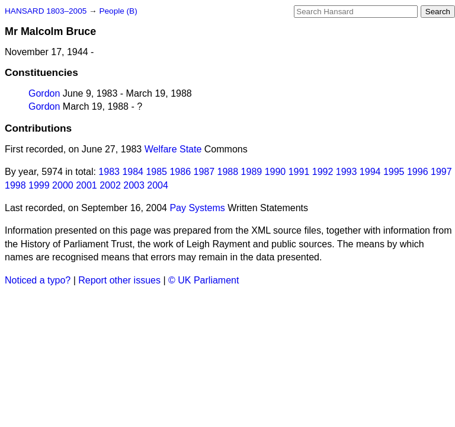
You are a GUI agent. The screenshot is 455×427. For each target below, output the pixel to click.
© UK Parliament (203, 280)
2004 (157, 185)
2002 (110, 185)
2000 (62, 185)
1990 (275, 172)
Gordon (44, 93)
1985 (156, 172)
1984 (132, 172)
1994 (370, 172)
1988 (228, 172)
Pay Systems (197, 208)
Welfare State (173, 149)
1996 (417, 172)
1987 (204, 172)
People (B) (118, 11)
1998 (15, 185)
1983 (109, 172)
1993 (346, 172)
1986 (180, 172)
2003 (134, 185)
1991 (299, 172)
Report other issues (119, 280)
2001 (86, 185)
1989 (251, 172)
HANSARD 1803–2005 (45, 11)
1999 (39, 185)
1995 (394, 172)
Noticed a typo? (38, 280)
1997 (441, 172)
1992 (323, 172)
